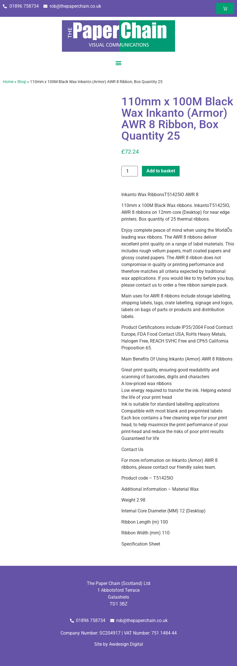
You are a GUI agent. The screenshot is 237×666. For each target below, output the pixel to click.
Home (8, 81)
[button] (118, 62)
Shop (21, 81)
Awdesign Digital (126, 644)
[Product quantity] (129, 171)
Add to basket (160, 171)
